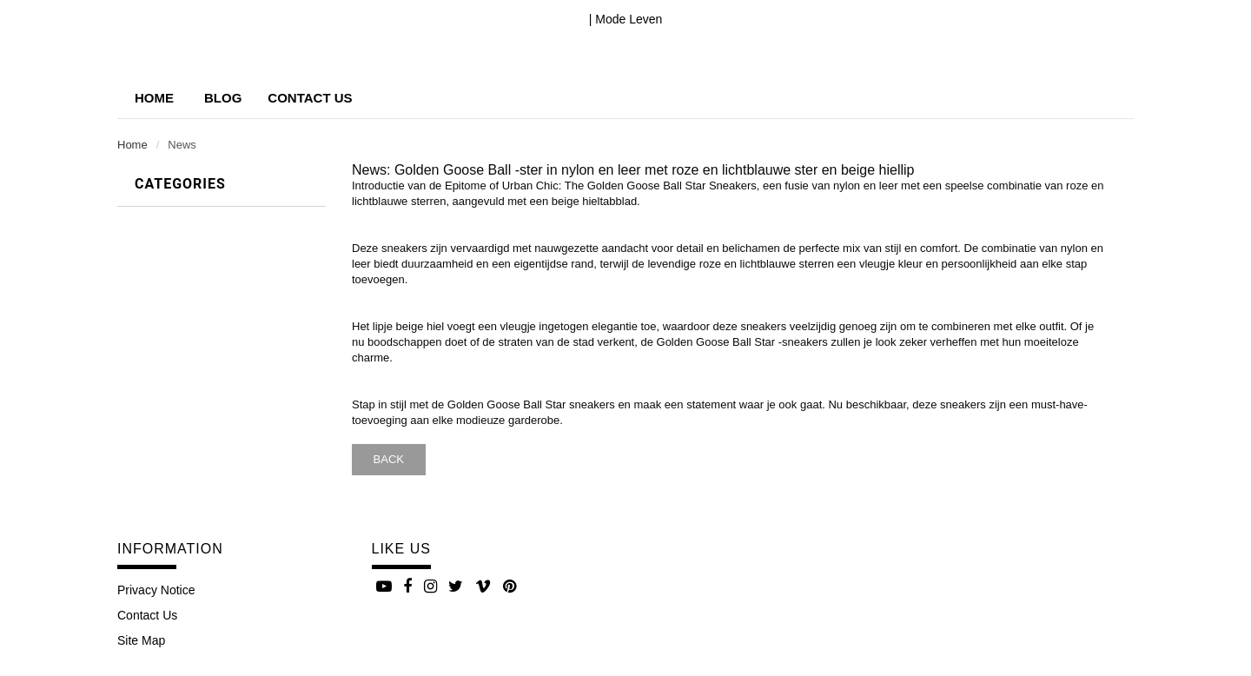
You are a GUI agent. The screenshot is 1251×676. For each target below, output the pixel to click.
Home (154, 97)
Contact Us (147, 615)
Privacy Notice (156, 590)
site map (141, 640)
